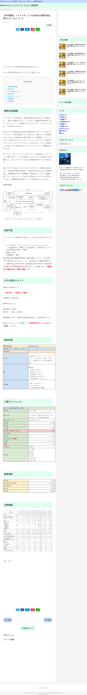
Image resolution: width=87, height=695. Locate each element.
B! (27, 29)
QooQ (46, 694)
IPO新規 (48, 25)
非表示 (29, 81)
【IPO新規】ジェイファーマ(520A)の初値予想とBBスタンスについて (76, 82)
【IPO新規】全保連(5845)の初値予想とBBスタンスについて (76, 72)
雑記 (60, 133)
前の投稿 (48, 620)
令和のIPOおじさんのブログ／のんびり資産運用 (19, 5)
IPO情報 (61, 124)
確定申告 (62, 131)
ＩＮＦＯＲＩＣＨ (33, 346)
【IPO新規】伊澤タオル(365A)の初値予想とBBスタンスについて (76, 91)
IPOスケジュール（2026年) (8, 1)
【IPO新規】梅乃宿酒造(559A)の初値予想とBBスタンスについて (76, 55)
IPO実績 (61, 119)
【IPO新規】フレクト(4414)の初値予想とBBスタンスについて (76, 64)
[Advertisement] (28, 45)
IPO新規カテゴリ (28, 628)
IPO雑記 (61, 117)
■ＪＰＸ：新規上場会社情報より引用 (13, 408)
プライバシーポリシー (25, 1)
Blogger (61, 114)
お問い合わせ (38, 1)
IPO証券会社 (63, 121)
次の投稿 (8, 620)
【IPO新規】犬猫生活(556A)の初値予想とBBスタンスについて (76, 46)
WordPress (63, 128)
